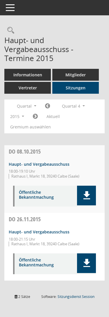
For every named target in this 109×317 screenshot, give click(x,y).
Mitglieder (75, 75)
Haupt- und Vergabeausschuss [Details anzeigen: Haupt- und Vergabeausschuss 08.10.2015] (39, 164)
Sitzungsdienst (76, 296)
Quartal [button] (26, 106)
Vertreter (28, 88)
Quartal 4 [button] (73, 106)
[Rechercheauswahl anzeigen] (9, 30)
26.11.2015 (25, 219)
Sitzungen (75, 88)
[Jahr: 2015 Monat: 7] (47, 106)
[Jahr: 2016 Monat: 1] (35, 116)
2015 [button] (17, 116)
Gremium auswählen (30, 127)
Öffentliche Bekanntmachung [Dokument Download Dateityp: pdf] (36, 195)
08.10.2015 (25, 151)
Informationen (27, 75)
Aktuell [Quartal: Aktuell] (53, 116)
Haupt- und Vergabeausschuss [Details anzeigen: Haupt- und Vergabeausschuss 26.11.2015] (39, 232)
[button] (86, 195)
